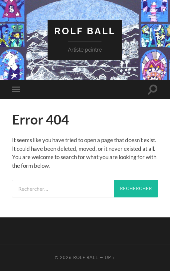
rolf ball (84, 31)
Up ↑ (110, 257)
